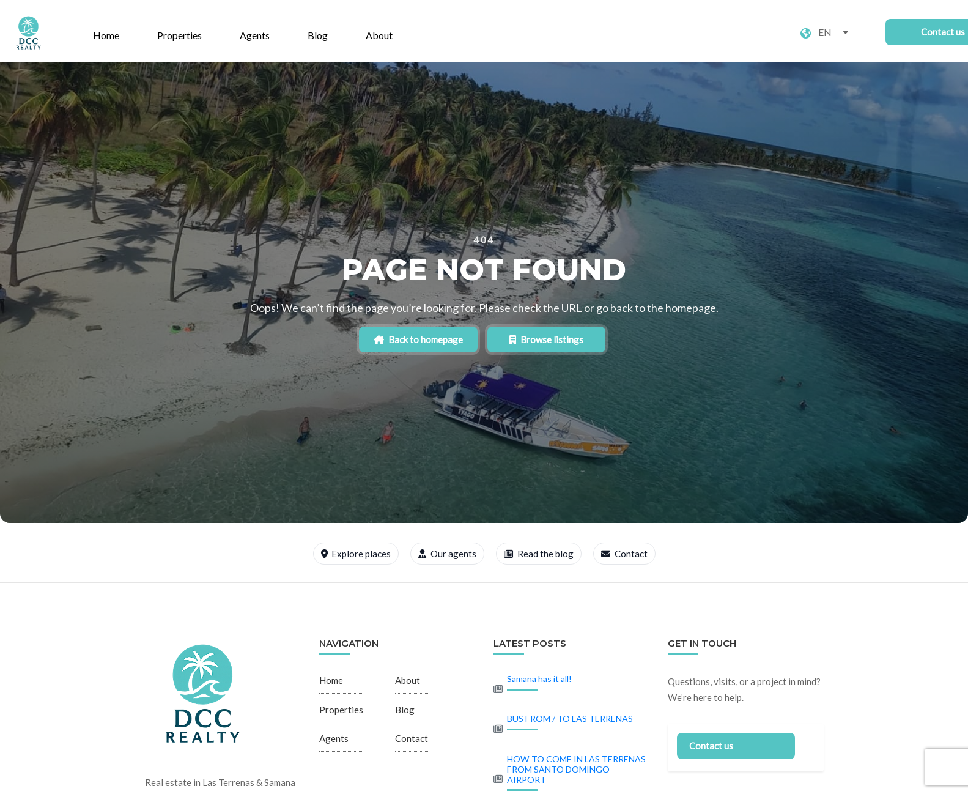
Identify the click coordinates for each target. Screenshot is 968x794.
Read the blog (539, 553)
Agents (255, 35)
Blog (318, 35)
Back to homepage (431, 339)
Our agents (447, 553)
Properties (179, 35)
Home (106, 35)
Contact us (711, 745)
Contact (624, 553)
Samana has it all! (539, 678)
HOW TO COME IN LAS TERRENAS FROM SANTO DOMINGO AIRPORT (576, 769)
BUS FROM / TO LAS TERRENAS (570, 718)
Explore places (356, 553)
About (379, 35)
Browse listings (533, 339)
